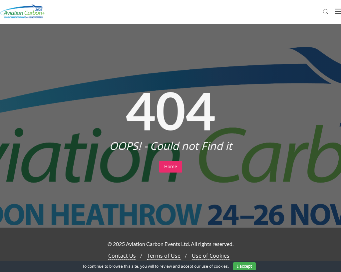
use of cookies (214, 266)
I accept (244, 266)
